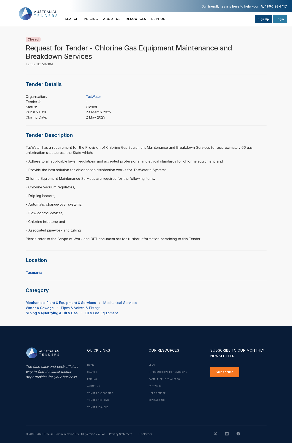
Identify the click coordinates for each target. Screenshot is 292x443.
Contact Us (157, 399)
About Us (119, 19)
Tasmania (34, 272)
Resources (145, 19)
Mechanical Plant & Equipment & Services (61, 303)
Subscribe (225, 372)
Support (172, 19)
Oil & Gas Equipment (101, 313)
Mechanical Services (120, 303)
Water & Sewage (40, 308)
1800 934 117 (276, 6)
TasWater (93, 96)
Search (72, 19)
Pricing (94, 19)
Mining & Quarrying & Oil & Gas (52, 313)
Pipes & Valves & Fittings (80, 308)
